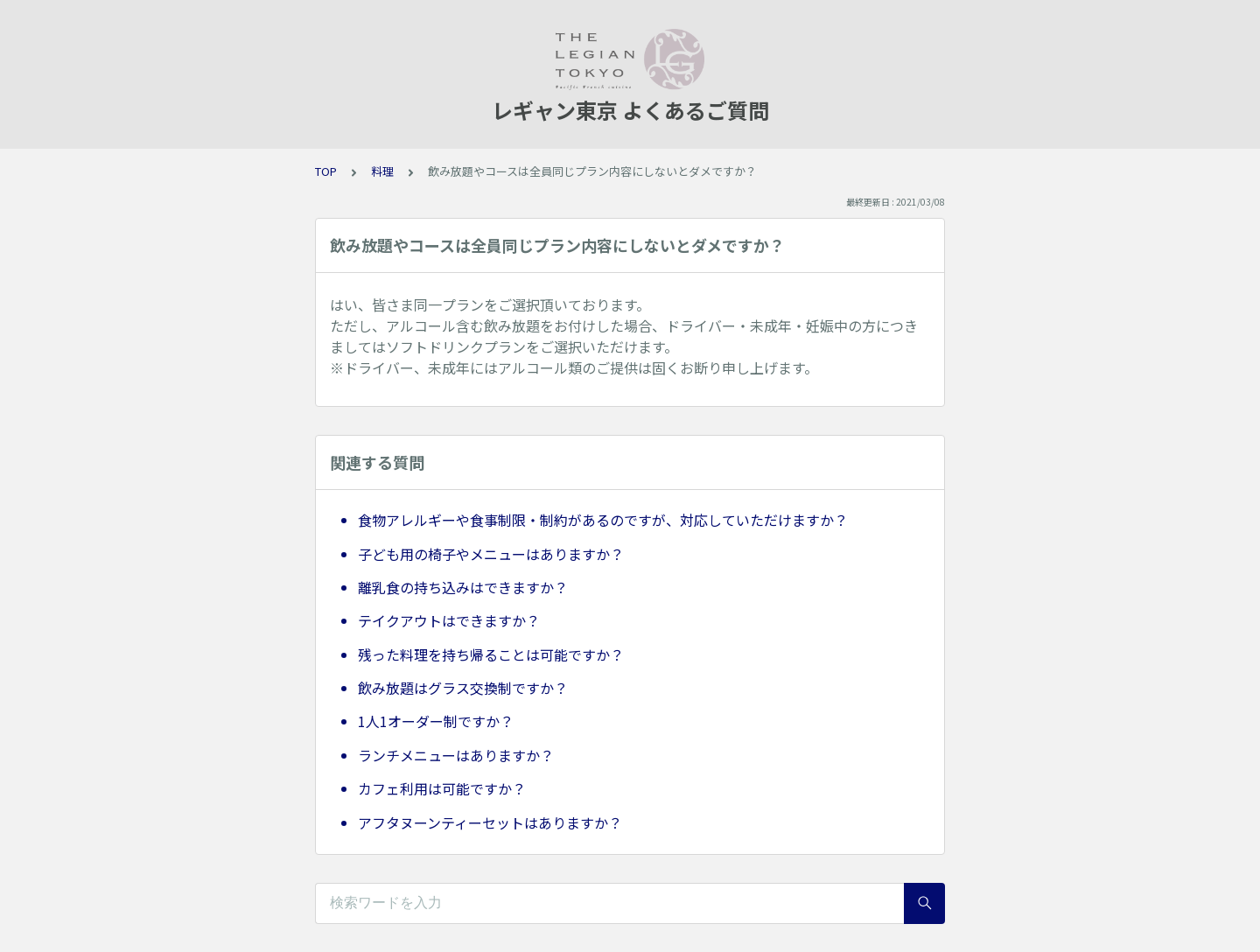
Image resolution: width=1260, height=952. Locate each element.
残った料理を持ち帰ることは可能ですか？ (491, 654)
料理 (382, 171)
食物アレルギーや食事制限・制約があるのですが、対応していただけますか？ (603, 519)
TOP (326, 171)
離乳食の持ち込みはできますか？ (463, 587)
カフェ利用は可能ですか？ (442, 788)
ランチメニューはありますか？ (456, 755)
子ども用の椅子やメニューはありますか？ (491, 553)
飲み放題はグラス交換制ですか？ (463, 687)
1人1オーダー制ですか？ (436, 721)
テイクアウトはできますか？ (449, 620)
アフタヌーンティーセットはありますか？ (490, 822)
